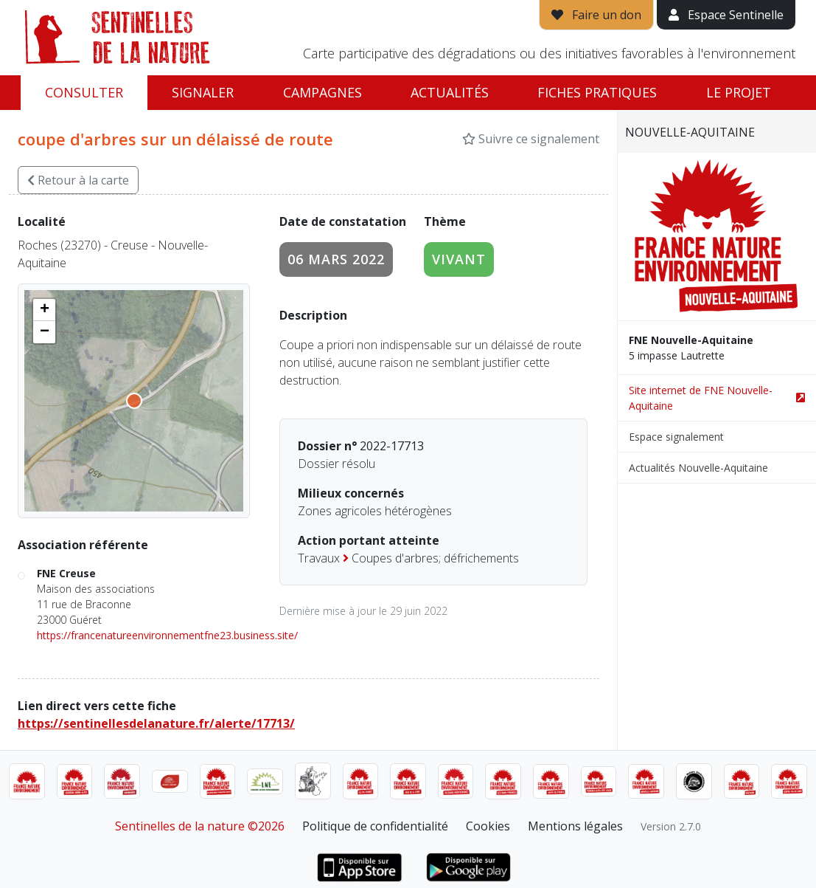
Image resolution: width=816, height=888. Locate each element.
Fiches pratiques (597, 92)
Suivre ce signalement (530, 139)
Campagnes (322, 92)
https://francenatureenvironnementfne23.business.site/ (167, 635)
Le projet (738, 92)
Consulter (84, 92)
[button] (44, 310)
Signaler (203, 92)
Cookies (488, 826)
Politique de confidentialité (375, 826)
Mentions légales (575, 826)
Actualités (450, 92)
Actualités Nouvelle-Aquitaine (698, 468)
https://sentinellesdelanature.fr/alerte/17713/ (156, 723)
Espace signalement (676, 437)
